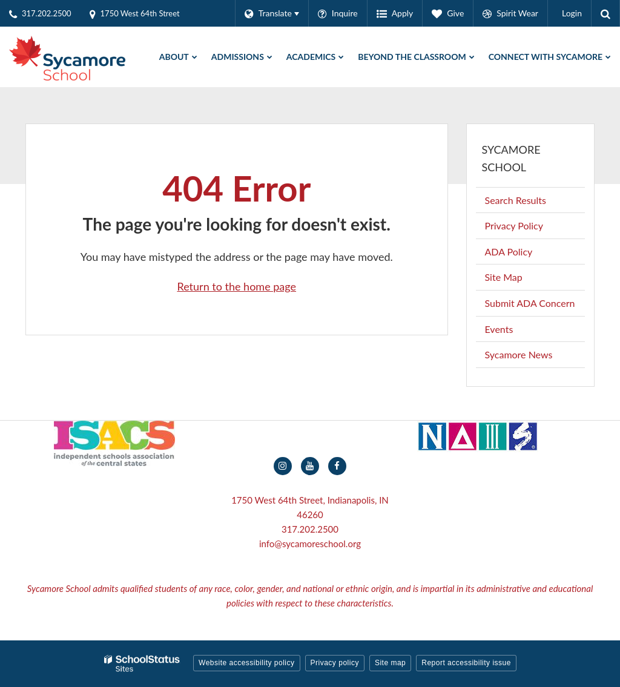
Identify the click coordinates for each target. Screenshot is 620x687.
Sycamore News (519, 354)
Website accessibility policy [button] (247, 663)
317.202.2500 (310, 529)
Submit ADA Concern (530, 303)
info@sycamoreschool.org (310, 543)
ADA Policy (509, 251)
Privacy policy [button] (335, 663)
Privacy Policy (514, 225)
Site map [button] (390, 663)
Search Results (515, 200)
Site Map (504, 277)
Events (499, 329)
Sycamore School (511, 158)
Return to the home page (236, 286)
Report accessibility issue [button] (466, 663)
